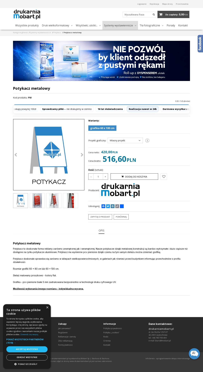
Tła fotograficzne (150, 28)
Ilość (95, 172)
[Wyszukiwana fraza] (132, 16)
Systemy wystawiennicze (118, 28)
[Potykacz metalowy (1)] (48, 157)
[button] (101, 233)
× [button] (47, 307)
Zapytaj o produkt (100, 219)
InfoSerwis (150, 358)
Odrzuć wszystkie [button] (27, 357)
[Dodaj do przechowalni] (164, 179)
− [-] (91, 179)
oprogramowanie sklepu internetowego (173, 358)
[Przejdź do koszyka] (176, 16)
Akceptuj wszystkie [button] (27, 349)
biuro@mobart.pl (163, 340)
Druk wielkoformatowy (55, 28)
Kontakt (183, 28)
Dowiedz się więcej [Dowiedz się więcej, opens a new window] (29, 334)
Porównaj (121, 219)
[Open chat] (194, 353)
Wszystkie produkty (27, 28)
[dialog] (27, 336)
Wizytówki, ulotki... (86, 28)
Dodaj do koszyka (134, 179)
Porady (171, 28)
